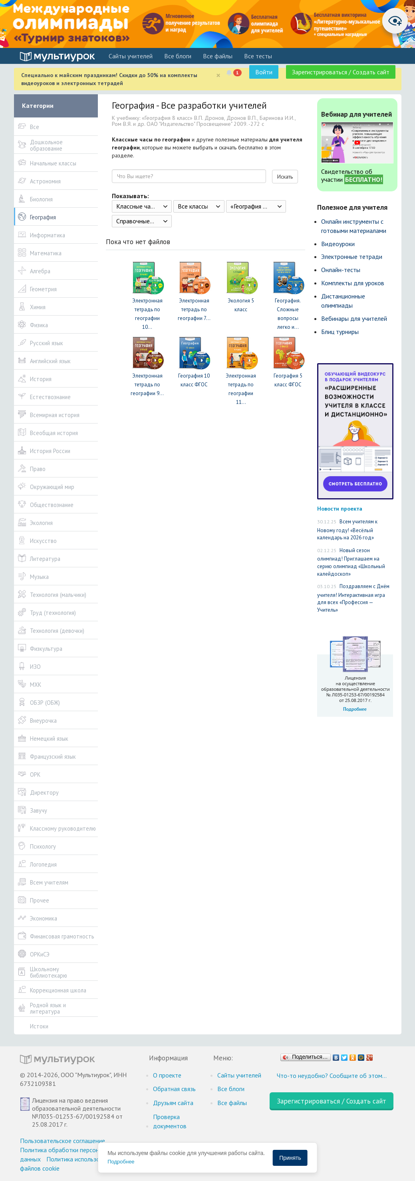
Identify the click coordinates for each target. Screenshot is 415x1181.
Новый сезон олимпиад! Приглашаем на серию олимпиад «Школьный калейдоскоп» (351, 562)
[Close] (218, 75)
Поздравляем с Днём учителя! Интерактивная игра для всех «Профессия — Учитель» (353, 598)
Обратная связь (174, 1089)
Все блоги (177, 56)
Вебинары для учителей (354, 318)
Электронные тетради (351, 256)
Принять (290, 1158)
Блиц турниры (340, 332)
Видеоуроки (338, 244)
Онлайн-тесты (340, 270)
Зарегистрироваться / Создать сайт (340, 72)
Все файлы (217, 56)
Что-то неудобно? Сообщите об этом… (332, 1076)
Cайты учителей (131, 56)
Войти (263, 72)
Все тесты (258, 56)
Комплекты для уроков (352, 283)
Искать (285, 176)
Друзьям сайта (173, 1103)
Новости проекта (339, 508)
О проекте (167, 1075)
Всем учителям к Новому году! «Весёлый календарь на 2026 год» (347, 529)
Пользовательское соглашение (62, 1141)
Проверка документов (170, 1121)
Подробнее (120, 1162)
